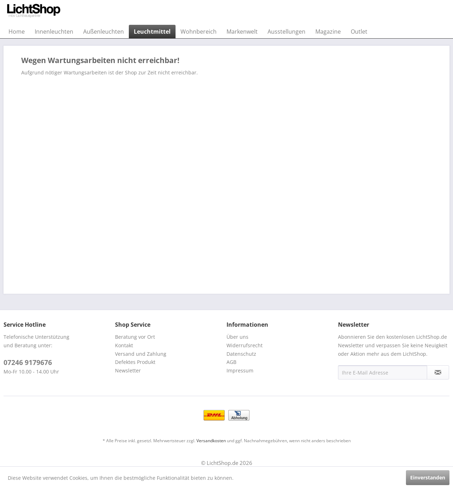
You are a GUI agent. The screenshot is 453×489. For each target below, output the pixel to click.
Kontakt (124, 345)
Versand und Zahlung (140, 353)
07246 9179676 (28, 362)
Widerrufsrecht (244, 345)
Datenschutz (241, 353)
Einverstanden (427, 477)
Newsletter (128, 370)
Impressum (239, 370)
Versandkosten (211, 441)
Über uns (237, 336)
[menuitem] (17, 31)
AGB (231, 362)
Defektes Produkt (135, 362)
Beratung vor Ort (135, 336)
